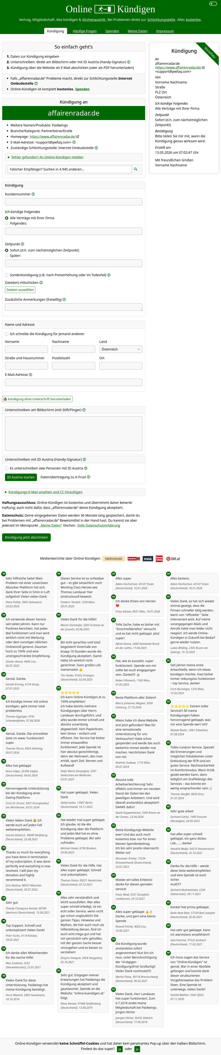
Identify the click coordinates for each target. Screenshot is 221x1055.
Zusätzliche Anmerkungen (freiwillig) (33, 299)
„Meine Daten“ (51, 525)
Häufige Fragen (85, 31)
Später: (15, 255)
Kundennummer (18, 194)
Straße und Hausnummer (25, 358)
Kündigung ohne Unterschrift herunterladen (39, 399)
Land (103, 341)
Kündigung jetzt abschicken (26, 537)
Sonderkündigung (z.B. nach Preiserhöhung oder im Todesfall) (58, 275)
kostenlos (193, 19)
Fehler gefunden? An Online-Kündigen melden (47, 157)
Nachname (60, 341)
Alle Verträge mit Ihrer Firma (32, 218)
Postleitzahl (61, 358)
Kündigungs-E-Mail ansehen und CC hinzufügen (45, 492)
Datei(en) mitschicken (21, 282)
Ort (102, 358)
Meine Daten (138, 31)
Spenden (112, 31)
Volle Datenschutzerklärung (98, 525)
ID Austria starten (21, 477)
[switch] (213, 4)
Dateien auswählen (20, 290)
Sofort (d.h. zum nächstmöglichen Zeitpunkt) (44, 250)
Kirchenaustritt (94, 19)
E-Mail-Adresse (16, 374)
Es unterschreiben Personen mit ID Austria (46, 468)
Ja (120, 1049)
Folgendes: (18, 223)
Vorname (12, 341)
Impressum (165, 31)
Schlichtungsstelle (161, 19)
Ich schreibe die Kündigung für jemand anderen (47, 333)
